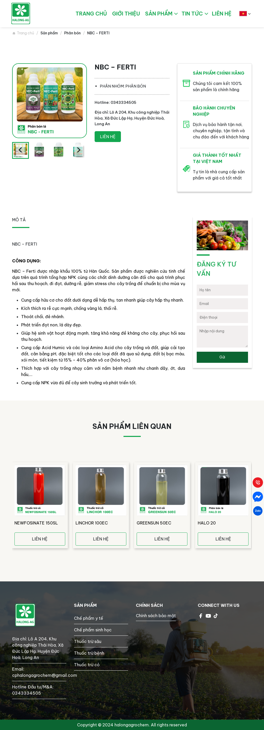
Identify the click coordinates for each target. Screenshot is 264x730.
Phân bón (72, 33)
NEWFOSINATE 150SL (36, 522)
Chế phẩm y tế (88, 618)
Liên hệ (108, 136)
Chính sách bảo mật (156, 615)
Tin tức (192, 13)
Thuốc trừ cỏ (87, 664)
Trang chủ (25, 33)
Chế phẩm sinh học (93, 629)
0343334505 (26, 693)
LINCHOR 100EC (92, 522)
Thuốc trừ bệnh (89, 653)
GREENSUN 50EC (154, 522)
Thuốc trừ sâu (87, 641)
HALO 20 (207, 522)
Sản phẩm (158, 13)
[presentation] (20, 150)
